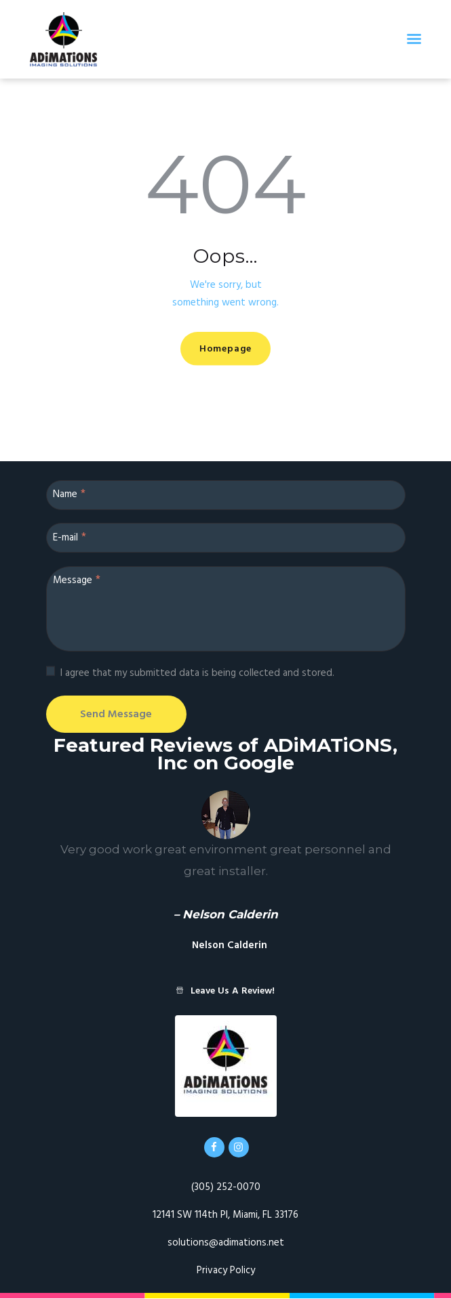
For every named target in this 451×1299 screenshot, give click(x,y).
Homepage (225, 349)
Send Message (120, 714)
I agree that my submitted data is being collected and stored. (197, 673)
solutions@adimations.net (226, 1243)
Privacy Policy (226, 1271)
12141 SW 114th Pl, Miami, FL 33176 (225, 1216)
